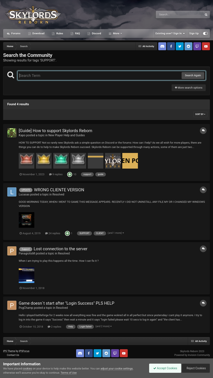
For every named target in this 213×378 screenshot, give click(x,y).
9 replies (56, 174)
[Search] (169, 14)
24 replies (52, 233)
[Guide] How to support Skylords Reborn (55, 130)
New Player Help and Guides (66, 135)
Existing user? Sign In (170, 33)
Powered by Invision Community (192, 355)
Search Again (193, 75)
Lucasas (24, 194)
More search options (188, 87)
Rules (59, 33)
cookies (27, 368)
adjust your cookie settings (116, 368)
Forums (16, 33)
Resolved (58, 194)
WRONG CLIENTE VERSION (59, 189)
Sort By (200, 114)
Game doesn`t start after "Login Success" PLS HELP (66, 303)
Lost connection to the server (61, 248)
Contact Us (13, 355)
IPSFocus (24, 351)
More (116, 33)
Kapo (22, 135)
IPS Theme (9, 351)
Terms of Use (69, 372)
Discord (96, 33)
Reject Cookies (196, 368)
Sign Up (194, 33)
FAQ (77, 33)
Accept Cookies (164, 368)
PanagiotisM (27, 253)
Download (38, 33)
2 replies (54, 326)
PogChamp (26, 307)
